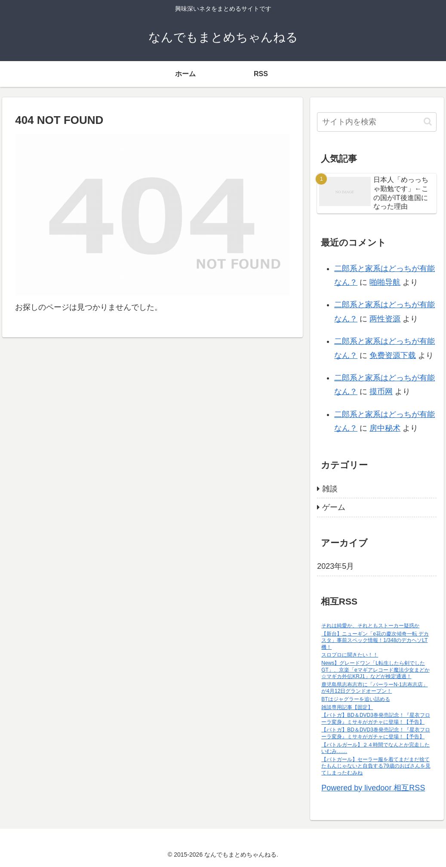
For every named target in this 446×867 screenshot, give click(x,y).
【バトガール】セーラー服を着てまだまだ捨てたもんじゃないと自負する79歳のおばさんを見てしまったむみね (375, 766)
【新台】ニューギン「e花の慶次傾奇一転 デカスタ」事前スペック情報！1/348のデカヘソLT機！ (375, 640)
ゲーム (333, 507)
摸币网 (381, 391)
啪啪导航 (384, 282)
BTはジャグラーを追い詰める (355, 699)
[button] (427, 122)
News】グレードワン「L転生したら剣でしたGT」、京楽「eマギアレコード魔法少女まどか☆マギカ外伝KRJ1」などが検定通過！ (375, 669)
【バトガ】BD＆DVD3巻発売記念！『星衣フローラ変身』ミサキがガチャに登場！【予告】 (375, 718)
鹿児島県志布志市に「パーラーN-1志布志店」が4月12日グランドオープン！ (374, 688)
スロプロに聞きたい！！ (349, 655)
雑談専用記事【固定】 (347, 707)
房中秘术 (384, 428)
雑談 (330, 488)
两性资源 (384, 319)
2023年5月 (335, 566)
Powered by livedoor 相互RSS (373, 788)
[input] (377, 122)
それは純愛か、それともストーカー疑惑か (370, 626)
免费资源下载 (392, 355)
